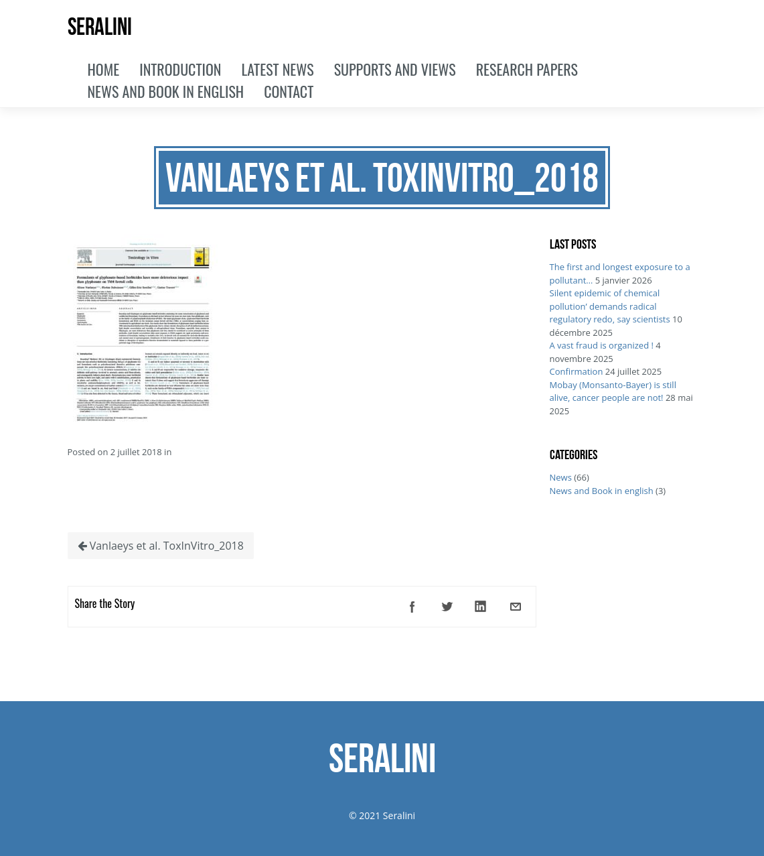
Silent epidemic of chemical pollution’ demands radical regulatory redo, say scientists (610, 306)
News (561, 477)
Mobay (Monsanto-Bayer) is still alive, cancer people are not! (613, 391)
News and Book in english (602, 491)
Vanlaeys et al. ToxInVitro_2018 (161, 545)
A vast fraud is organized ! (602, 345)
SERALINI (100, 26)
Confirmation (576, 371)
